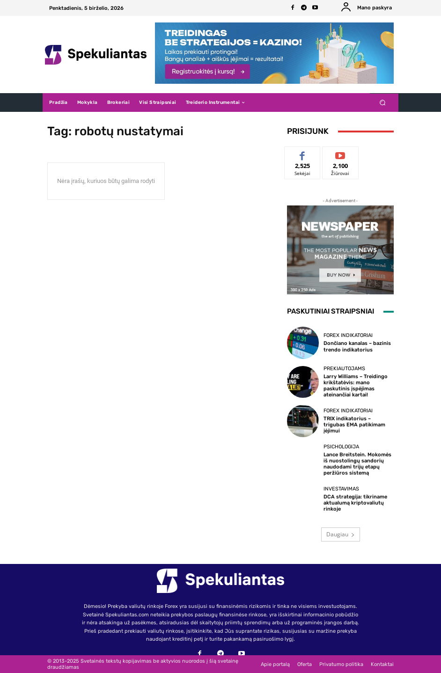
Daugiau (340, 534)
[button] (383, 103)
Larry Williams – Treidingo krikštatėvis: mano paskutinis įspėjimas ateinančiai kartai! (355, 385)
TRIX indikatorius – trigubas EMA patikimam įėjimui (354, 425)
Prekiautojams (344, 368)
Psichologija (341, 446)
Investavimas (341, 488)
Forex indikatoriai (348, 335)
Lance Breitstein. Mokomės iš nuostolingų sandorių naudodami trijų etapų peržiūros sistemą (357, 464)
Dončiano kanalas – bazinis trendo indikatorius (357, 346)
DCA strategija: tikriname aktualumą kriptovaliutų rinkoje (355, 503)
